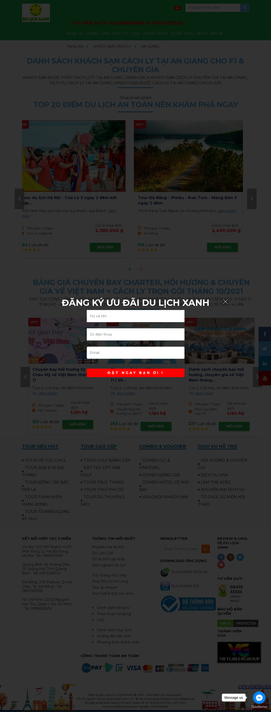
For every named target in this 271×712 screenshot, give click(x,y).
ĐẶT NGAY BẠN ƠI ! (136, 373)
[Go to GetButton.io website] (259, 707)
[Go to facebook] (259, 697)
